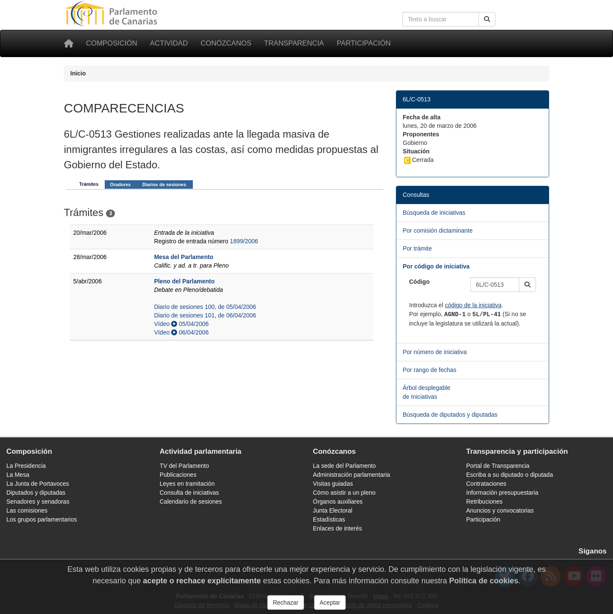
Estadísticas (329, 519)
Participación (364, 43)
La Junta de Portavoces (37, 483)
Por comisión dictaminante (438, 230)
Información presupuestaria (502, 492)
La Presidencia (26, 465)
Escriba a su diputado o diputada (509, 474)
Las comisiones (27, 510)
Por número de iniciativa (435, 352)
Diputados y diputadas (36, 492)
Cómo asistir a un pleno (344, 492)
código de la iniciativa (473, 305)
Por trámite (417, 248)
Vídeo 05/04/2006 (181, 323)
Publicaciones (178, 474)
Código (419, 281)
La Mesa (17, 474)
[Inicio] (68, 43)
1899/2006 (244, 241)
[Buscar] (487, 19)
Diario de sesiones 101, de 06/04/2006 (205, 315)
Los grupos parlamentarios (41, 519)
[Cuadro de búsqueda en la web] (440, 19)
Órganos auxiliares (338, 501)
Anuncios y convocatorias (500, 510)
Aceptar (330, 602)
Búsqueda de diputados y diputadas (450, 414)
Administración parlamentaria (351, 474)
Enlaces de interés (337, 528)
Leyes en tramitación (187, 483)
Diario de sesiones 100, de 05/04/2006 (205, 306)
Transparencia (294, 43)
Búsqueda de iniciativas (434, 212)
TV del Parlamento (184, 465)
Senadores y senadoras (37, 501)
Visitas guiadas (333, 483)
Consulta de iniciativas (189, 492)
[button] (527, 284)
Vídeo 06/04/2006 (181, 332)
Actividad (169, 43)
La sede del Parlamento (344, 465)
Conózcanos (226, 43)
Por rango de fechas (429, 369)
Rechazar (285, 602)
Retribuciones (484, 501)
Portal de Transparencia (498, 465)
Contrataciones (486, 483)
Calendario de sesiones (191, 501)
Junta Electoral (332, 510)
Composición (111, 43)
